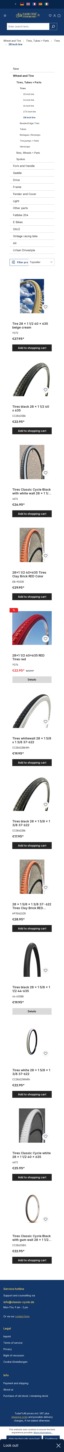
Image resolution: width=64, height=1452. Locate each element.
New (16, 70)
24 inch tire (28, 101)
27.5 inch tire (29, 113)
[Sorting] (41, 263)
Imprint (7, 1336)
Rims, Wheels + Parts (28, 154)
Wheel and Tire (23, 77)
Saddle (17, 174)
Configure (51, 1438)
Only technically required (24, 1438)
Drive (16, 181)
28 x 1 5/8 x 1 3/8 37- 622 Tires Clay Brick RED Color (31, 908)
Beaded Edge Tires (29, 125)
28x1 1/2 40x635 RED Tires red (28, 659)
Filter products (23, 263)
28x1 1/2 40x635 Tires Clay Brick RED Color (29, 576)
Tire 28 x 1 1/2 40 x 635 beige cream (30, 327)
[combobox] (28, 28)
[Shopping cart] (59, 16)
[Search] (53, 28)
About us (8, 1389)
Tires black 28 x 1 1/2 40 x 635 (30, 410)
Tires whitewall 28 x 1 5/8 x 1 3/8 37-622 (31, 741)
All (14, 244)
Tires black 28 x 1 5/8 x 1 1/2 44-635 (31, 990)
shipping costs (19, 1416)
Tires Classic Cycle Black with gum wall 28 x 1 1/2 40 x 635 (31, 1239)
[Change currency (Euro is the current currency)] (15, 4)
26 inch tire (28, 107)
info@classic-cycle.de (18, 1302)
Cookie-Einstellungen (15, 1361)
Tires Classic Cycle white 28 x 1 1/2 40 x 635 (31, 1156)
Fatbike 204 (20, 216)
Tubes (23, 130)
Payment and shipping (15, 1383)
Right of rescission (13, 1355)
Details (32, 681)
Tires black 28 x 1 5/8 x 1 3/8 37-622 (31, 824)
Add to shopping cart (32, 349)
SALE (16, 230)
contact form (22, 1316)
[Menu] (4, 16)
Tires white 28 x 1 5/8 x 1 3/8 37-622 (31, 1073)
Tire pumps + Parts (29, 142)
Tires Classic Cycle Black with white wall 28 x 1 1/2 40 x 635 (31, 493)
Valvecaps (25, 148)
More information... (43, 1432)
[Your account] (54, 16)
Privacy (7, 1349)
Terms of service (13, 1342)
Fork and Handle (24, 167)
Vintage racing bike (25, 237)
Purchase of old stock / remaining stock (25, 1395)
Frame (17, 188)
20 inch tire (28, 95)
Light (16, 202)
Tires (23, 90)
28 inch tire (29, 119)
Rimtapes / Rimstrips (30, 136)
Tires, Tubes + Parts (28, 83)
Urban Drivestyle (24, 251)
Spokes (20, 160)
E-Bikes (18, 223)
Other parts (20, 209)
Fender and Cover (24, 195)
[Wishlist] (50, 16)
